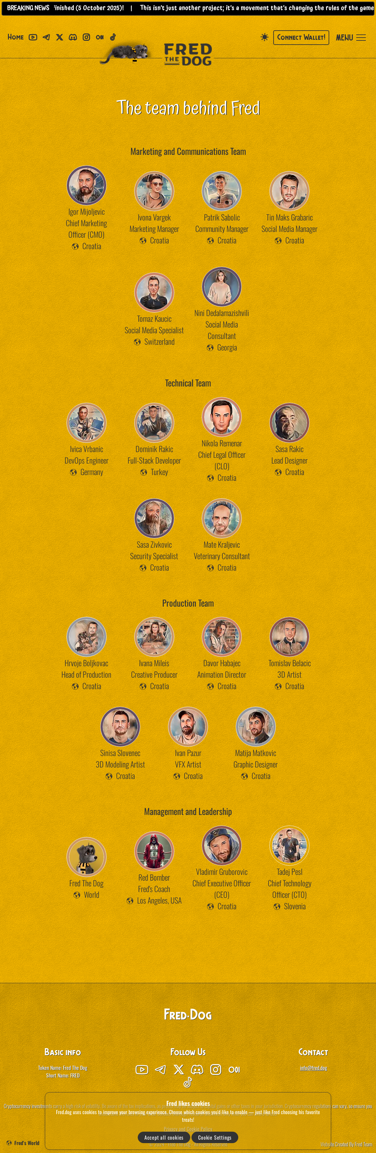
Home (16, 38)
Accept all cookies (164, 1137)
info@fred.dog (313, 1067)
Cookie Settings (215, 1137)
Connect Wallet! (301, 38)
